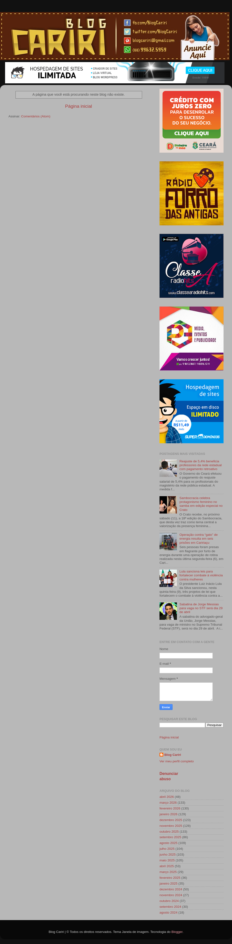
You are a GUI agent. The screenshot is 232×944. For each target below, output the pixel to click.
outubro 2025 (169, 831)
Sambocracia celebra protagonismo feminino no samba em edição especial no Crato (201, 504)
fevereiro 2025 (170, 878)
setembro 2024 (170, 906)
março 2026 (168, 802)
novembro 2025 (171, 826)
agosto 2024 (168, 912)
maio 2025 (167, 860)
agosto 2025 (168, 843)
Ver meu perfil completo (177, 761)
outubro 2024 (169, 901)
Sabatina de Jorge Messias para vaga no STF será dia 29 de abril (201, 608)
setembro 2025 (170, 837)
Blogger (176, 932)
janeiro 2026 (168, 814)
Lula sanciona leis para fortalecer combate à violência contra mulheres (201, 575)
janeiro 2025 (168, 883)
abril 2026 (167, 797)
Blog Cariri (172, 755)
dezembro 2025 (171, 820)
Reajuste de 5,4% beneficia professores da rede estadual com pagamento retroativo (200, 465)
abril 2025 (167, 866)
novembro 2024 (171, 895)
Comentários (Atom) (36, 116)
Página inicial (78, 106)
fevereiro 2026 (170, 808)
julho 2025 (167, 849)
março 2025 (168, 872)
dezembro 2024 (171, 889)
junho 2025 (168, 854)
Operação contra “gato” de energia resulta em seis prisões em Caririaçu (198, 538)
